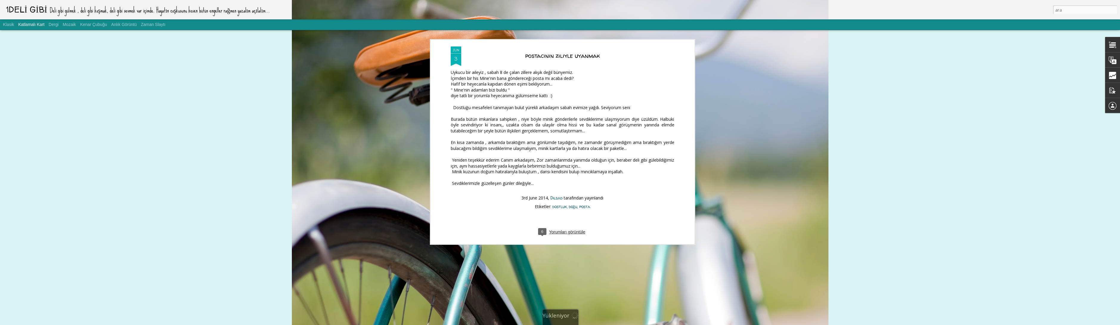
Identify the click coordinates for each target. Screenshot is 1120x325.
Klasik (8, 24)
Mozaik (69, 24)
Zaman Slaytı (153, 24)
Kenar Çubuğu (93, 24)
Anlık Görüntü (124, 24)
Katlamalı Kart (31, 24)
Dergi (53, 24)
